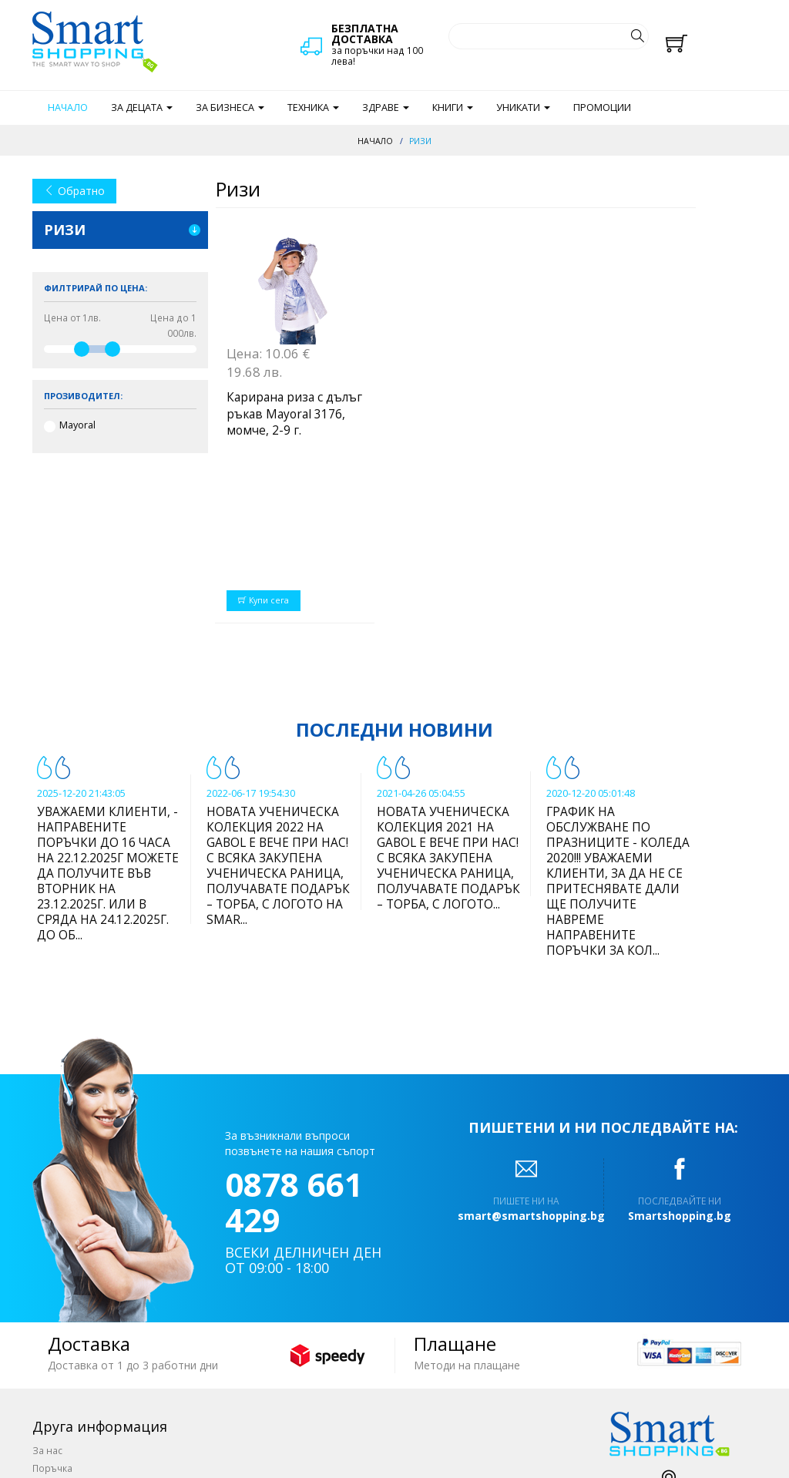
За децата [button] (142, 107)
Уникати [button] (523, 107)
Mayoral (77, 425)
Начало (68, 107)
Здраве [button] (385, 107)
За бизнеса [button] (230, 107)
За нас (47, 1313)
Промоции (602, 107)
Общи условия (66, 1366)
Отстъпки (53, 1384)
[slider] (81, 349)
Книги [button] (452, 107)
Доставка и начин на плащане (102, 1348)
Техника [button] (313, 107)
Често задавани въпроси (90, 1402)
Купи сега (263, 463)
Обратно (74, 190)
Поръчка (52, 1331)
